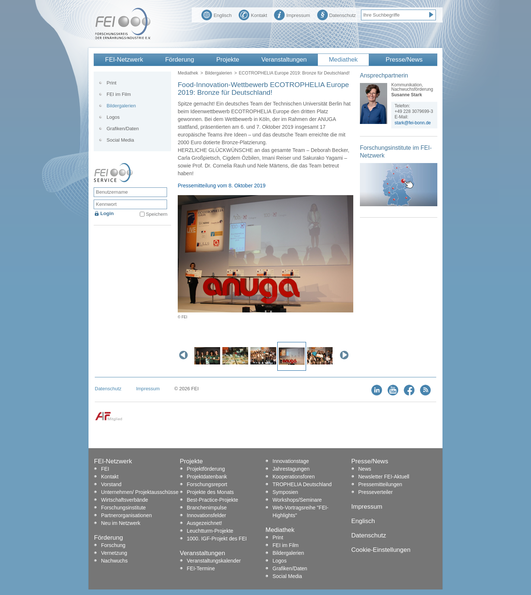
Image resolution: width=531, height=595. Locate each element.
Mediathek (343, 59)
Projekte (227, 59)
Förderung (179, 59)
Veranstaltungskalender (214, 561)
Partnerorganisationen (126, 515)
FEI (105, 469)
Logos (113, 117)
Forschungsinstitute (123, 508)
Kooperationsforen (294, 477)
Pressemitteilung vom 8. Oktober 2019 (222, 185)
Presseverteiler (375, 492)
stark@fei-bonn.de (413, 122)
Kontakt (253, 14)
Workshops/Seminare (297, 500)
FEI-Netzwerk (124, 59)
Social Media (120, 140)
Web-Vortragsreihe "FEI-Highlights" (301, 511)
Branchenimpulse (207, 508)
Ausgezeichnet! (204, 523)
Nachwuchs (114, 561)
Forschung (113, 545)
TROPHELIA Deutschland (302, 484)
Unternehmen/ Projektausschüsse (139, 492)
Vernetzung (114, 553)
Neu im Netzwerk (120, 523)
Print (112, 83)
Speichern (156, 214)
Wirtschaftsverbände (124, 500)
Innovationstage (291, 461)
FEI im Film (119, 94)
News (364, 469)
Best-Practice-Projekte (212, 500)
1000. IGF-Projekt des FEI (217, 539)
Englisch (216, 14)
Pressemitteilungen (380, 484)
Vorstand (111, 484)
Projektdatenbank (207, 477)
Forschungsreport (207, 484)
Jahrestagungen (291, 469)
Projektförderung (206, 469)
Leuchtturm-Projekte (210, 531)
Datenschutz (336, 14)
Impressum (292, 14)
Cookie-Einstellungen (381, 549)
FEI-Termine (201, 568)
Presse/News (404, 59)
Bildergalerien (218, 73)
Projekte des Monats (210, 492)
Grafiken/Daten (123, 128)
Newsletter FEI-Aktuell (383, 477)
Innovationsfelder (206, 515)
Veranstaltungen (284, 59)
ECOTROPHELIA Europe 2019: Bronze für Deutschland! (294, 73)
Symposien (285, 492)
